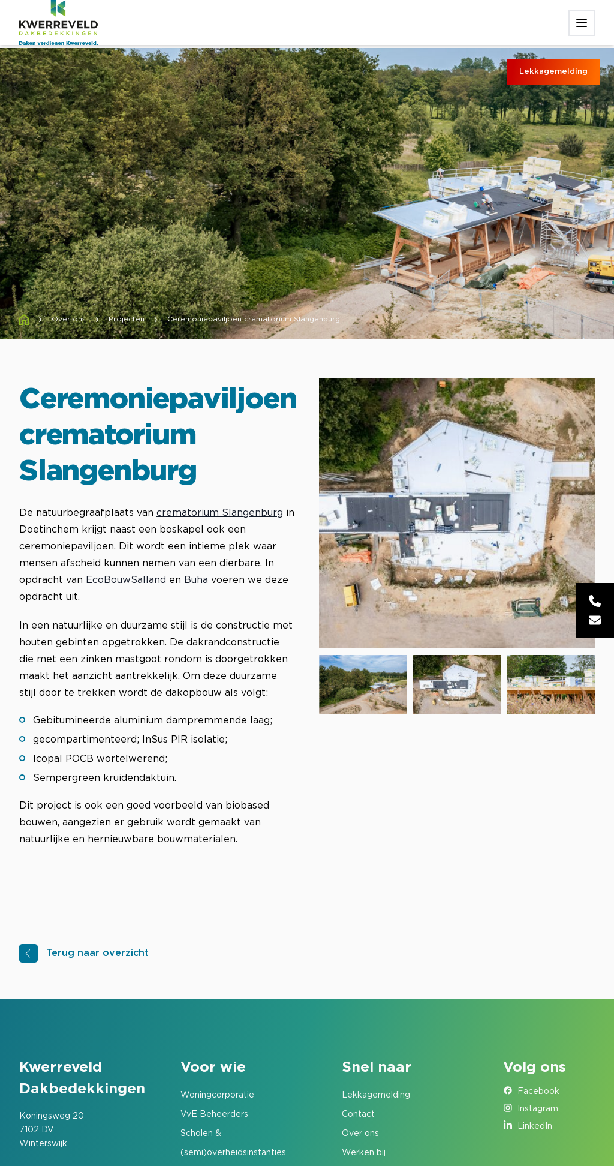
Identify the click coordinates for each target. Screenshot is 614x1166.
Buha (196, 580)
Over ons (360, 1133)
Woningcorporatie (217, 1095)
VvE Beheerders (214, 1114)
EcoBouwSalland (126, 580)
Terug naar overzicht (97, 953)
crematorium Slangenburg (219, 513)
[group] (457, 513)
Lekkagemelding (553, 71)
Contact (358, 1114)
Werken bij (364, 1152)
